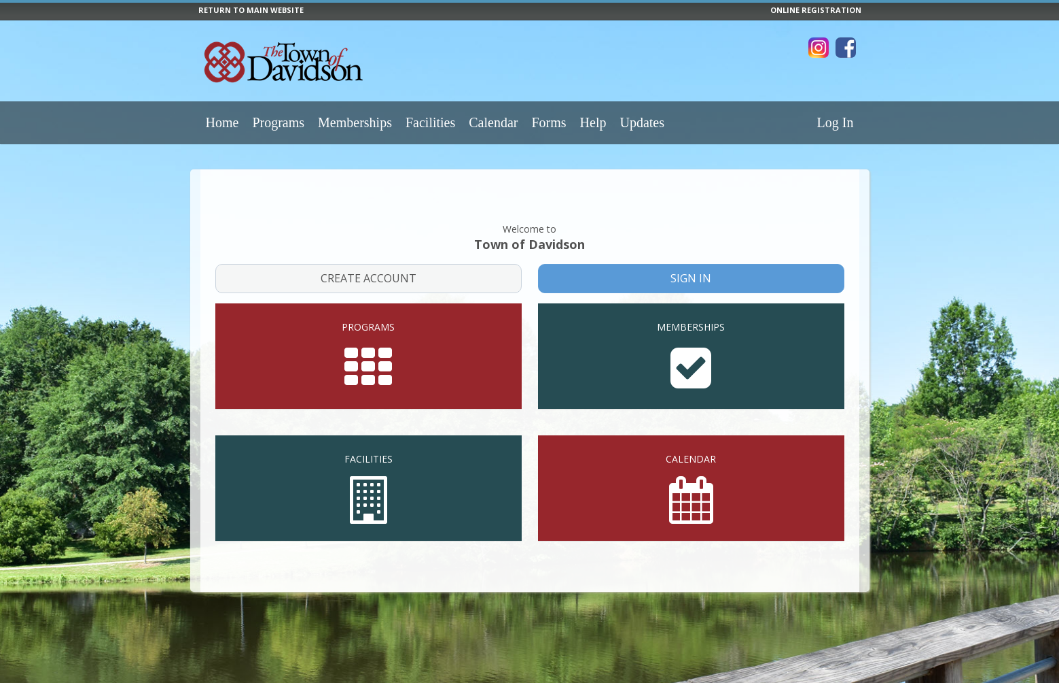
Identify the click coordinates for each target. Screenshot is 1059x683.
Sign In (691, 257)
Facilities (430, 122)
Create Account (368, 257)
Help (593, 122)
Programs (278, 122)
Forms (548, 122)
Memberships (355, 122)
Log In (835, 122)
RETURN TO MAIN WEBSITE (251, 10)
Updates (642, 122)
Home (222, 122)
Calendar (493, 122)
